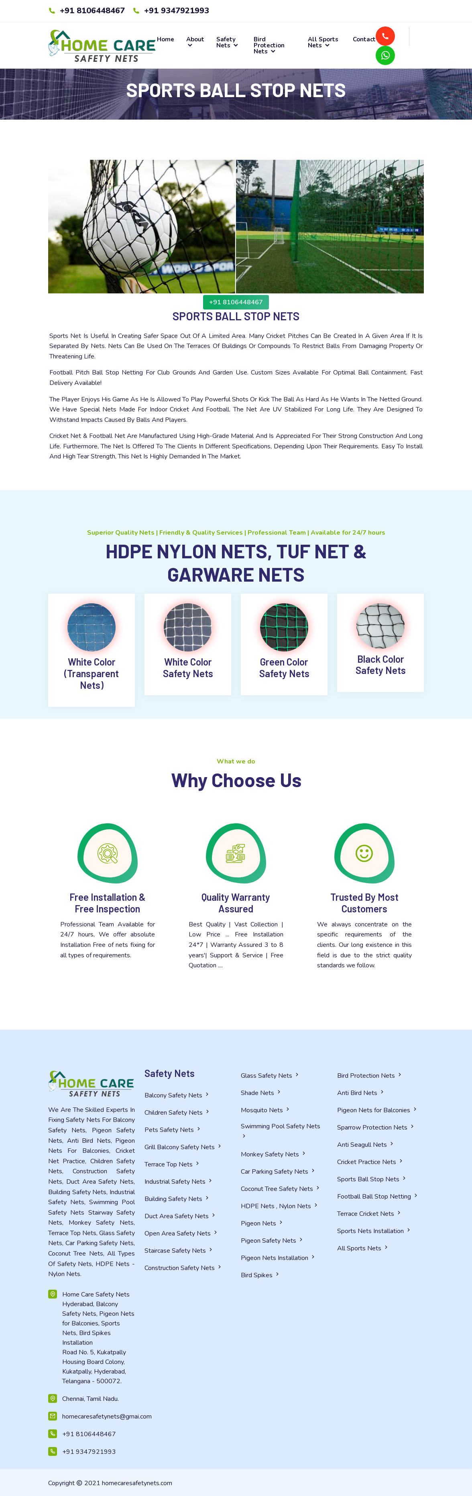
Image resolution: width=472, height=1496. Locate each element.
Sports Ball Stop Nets (372, 1179)
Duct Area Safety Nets (180, 1216)
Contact (364, 40)
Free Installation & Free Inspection (107, 902)
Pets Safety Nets (173, 1130)
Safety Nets (227, 43)
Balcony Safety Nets (177, 1095)
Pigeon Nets (262, 1223)
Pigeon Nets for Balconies (377, 1110)
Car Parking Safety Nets (278, 1171)
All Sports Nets (323, 43)
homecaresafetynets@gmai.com (98, 1416)
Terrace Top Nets (172, 1164)
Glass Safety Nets (270, 1075)
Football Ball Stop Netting (378, 1196)
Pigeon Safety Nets (272, 1240)
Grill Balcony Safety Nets (183, 1147)
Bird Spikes (261, 1275)
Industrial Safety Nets (179, 1181)
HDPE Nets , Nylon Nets (280, 1206)
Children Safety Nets (177, 1112)
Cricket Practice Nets (370, 1162)
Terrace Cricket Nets (369, 1213)
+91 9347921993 (170, 10)
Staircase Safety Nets (179, 1250)
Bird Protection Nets (269, 46)
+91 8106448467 (86, 10)
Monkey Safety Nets (274, 1154)
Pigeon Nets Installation (278, 1258)
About (195, 43)
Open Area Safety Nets (181, 1233)
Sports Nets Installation (374, 1231)
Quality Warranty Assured (235, 902)
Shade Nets (261, 1093)
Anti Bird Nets (361, 1093)
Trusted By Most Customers (364, 902)
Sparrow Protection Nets (376, 1127)
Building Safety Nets (177, 1199)
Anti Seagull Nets (366, 1144)
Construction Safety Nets (183, 1268)
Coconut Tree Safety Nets (281, 1189)
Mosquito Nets (266, 1110)
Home (165, 40)
